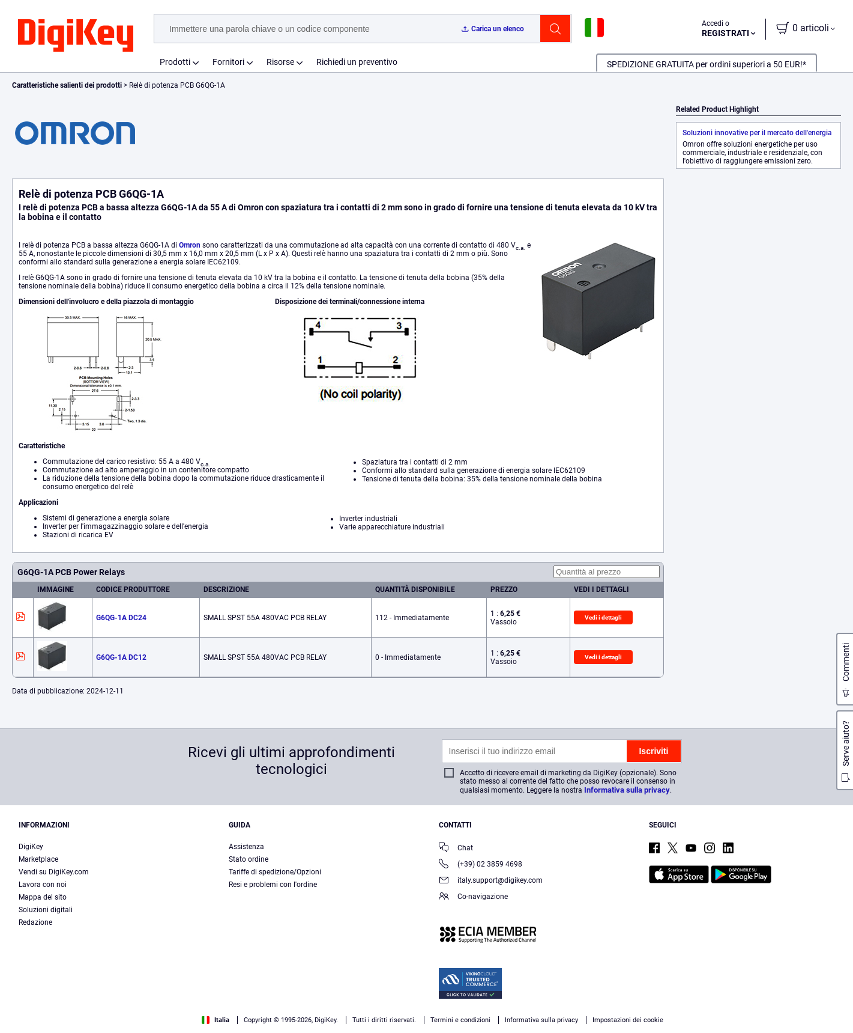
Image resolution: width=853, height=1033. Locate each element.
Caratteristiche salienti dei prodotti (68, 85)
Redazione (35, 922)
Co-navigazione (473, 897)
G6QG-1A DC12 (121, 657)
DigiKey (31, 847)
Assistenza (246, 847)
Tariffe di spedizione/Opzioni (275, 872)
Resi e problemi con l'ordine (273, 884)
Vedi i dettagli (603, 617)
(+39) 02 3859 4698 (480, 865)
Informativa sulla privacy (627, 789)
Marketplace (38, 859)
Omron (189, 245)
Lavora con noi (43, 884)
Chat (456, 849)
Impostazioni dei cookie (627, 1020)
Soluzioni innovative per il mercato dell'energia (757, 133)
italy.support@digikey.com (491, 881)
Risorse (280, 62)
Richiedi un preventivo (356, 62)
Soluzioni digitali (46, 910)
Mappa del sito (43, 897)
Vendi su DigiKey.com (54, 872)
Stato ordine (248, 859)
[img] (75, 36)
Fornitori (228, 62)
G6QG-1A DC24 (121, 618)
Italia (215, 1020)
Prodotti (175, 62)
